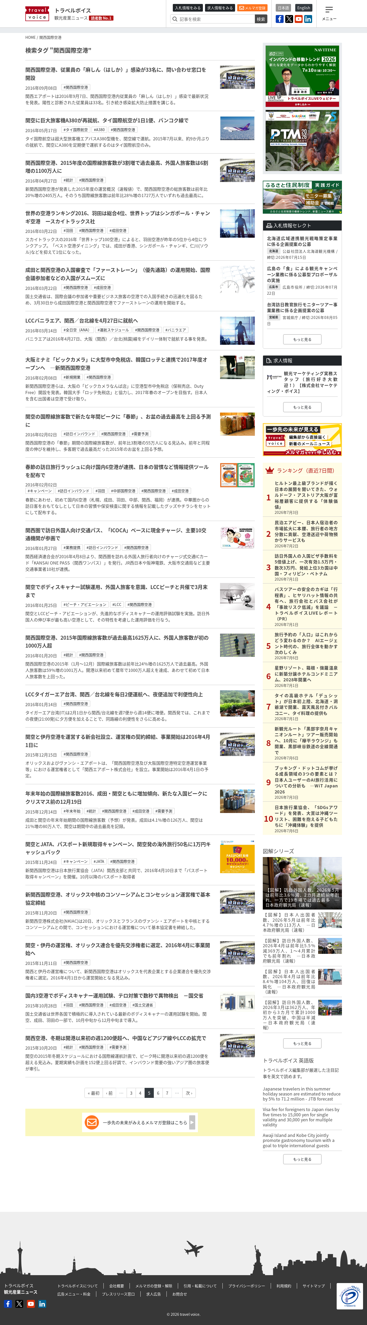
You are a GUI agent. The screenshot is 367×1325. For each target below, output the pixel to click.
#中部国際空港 (123, 490)
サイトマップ (314, 1285)
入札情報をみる (188, 7)
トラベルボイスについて (77, 1285)
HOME (30, 37)
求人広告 (153, 1294)
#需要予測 (140, 433)
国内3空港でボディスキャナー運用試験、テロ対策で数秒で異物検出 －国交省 (114, 995)
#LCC (116, 604)
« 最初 (93, 1093)
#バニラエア (175, 329)
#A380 (99, 129)
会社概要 (116, 1285)
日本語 (283, 7)
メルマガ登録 (252, 8)
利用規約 (284, 1285)
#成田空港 (117, 230)
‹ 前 (109, 1093)
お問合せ (179, 1294)
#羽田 (68, 230)
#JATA (99, 861)
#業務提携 (72, 547)
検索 (261, 19)
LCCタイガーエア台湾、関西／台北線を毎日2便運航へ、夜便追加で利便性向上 (114, 694)
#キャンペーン (40, 490)
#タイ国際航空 (76, 129)
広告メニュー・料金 (73, 1294)
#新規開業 (72, 377)
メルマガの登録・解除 (153, 1285)
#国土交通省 (142, 1004)
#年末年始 (72, 811)
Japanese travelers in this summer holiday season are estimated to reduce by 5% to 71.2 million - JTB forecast (302, 1093)
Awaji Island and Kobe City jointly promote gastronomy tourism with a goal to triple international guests (299, 1140)
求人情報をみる (220, 7)
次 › (189, 1093)
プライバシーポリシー (246, 1285)
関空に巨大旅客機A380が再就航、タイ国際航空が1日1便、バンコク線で (107, 120)
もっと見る (302, 339)
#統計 (68, 180)
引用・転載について (200, 1285)
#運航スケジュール (113, 329)
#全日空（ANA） (78, 329)
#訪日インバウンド (79, 433)
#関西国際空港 (76, 87)
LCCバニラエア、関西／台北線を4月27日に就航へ (84, 320)
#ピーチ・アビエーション (85, 604)
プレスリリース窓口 (118, 1294)
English (303, 7)
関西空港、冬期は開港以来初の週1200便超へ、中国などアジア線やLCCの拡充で (115, 1038)
